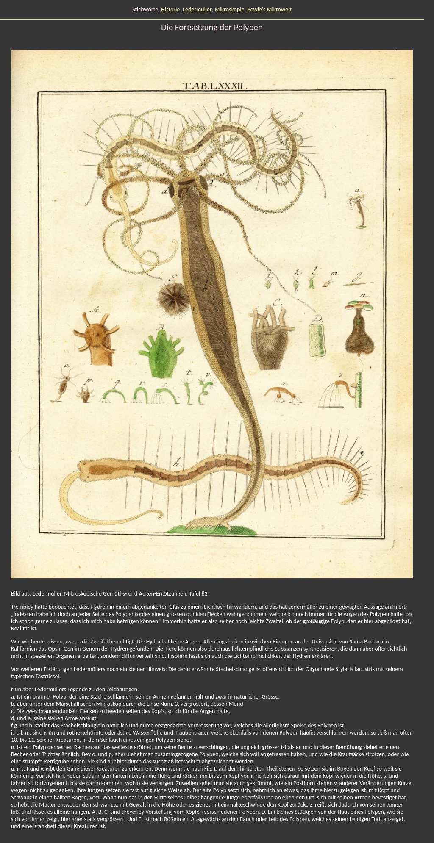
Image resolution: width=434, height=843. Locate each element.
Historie (170, 9)
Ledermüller (197, 9)
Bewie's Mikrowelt (269, 9)
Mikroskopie (230, 9)
